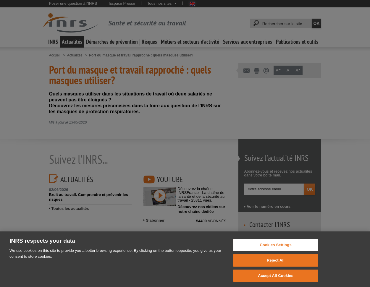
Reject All (276, 270)
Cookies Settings (276, 254)
